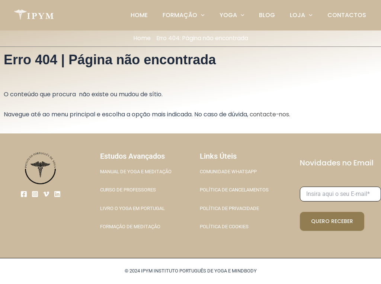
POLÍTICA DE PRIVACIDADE (229, 208)
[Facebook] (23, 193)
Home (139, 38)
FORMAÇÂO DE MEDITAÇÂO (130, 226)
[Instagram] (35, 193)
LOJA (305, 15)
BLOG (274, 15)
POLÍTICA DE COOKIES (224, 226)
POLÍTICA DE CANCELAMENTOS (234, 190)
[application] (214, 15)
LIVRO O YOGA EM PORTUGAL (132, 208)
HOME (155, 15)
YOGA (242, 15)
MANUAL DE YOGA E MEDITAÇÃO (135, 171)
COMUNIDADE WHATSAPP (228, 171)
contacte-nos (270, 114)
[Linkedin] (57, 193)
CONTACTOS (348, 15)
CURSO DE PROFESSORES (128, 190)
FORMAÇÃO (197, 15)
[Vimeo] (46, 193)
